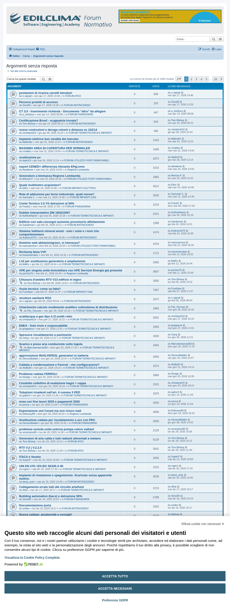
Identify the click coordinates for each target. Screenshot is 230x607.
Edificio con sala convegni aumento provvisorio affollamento (62, 222)
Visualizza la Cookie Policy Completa (32, 557)
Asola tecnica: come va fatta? (40, 288)
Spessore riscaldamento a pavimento (45, 335)
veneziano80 (29, 432)
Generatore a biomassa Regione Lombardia (49, 175)
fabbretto (27, 142)
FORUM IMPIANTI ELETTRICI (79, 188)
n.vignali (26, 96)
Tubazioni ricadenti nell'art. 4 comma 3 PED (49, 392)
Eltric (25, 188)
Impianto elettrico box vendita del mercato (49, 139)
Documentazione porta (35, 505)
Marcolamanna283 (37, 347)
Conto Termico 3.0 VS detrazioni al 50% (46, 203)
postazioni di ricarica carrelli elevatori (45, 93)
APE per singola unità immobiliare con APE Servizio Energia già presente (70, 270)
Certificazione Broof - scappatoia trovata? (48, 120)
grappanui (27, 328)
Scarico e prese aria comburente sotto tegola (50, 344)
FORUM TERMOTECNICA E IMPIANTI (90, 132)
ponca (25, 404)
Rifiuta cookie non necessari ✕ (202, 524)
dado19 (26, 160)
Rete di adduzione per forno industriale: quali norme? (57, 194)
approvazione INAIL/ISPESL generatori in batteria (53, 355)
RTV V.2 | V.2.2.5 (30, 447)
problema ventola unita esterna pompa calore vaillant (56, 429)
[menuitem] (40, 49)
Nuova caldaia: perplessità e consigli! (45, 514)
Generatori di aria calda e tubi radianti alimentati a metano (60, 438)
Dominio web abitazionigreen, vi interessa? (49, 242)
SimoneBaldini (30, 358)
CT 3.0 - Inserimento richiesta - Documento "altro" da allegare (62, 111)
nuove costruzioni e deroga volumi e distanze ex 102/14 (58, 129)
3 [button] (196, 79)
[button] (178, 79)
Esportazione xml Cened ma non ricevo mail (50, 410)
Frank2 (26, 206)
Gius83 (26, 105)
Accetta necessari (115, 588)
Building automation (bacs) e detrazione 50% (50, 496)
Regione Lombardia (78, 169)
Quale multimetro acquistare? (40, 185)
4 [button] (201, 79)
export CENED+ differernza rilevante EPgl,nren (52, 166)
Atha (25, 490)
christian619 (29, 132)
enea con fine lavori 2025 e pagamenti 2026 (49, 401)
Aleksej (175, 514)
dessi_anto (28, 481)
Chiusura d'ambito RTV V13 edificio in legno (50, 279)
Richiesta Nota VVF (32, 252)
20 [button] (215, 79)
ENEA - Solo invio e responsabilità (43, 325)
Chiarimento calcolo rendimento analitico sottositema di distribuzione (68, 307)
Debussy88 (28, 413)
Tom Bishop (28, 123)
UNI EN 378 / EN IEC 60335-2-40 (41, 466)
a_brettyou (28, 114)
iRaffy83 (26, 367)
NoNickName (29, 215)
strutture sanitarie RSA (35, 298)
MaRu (25, 264)
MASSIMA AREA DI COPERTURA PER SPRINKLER (54, 148)
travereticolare (30, 255)
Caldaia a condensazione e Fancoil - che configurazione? (59, 364)
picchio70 (27, 273)
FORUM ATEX (73, 96)
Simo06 (26, 499)
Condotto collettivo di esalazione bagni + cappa (52, 383)
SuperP (26, 460)
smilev (25, 508)
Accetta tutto (115, 576)
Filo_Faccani (34, 310)
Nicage (26, 377)
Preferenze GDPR (115, 600)
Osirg (25, 338)
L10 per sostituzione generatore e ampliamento (52, 261)
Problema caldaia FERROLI (38, 374)
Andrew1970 (29, 237)
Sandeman (28, 225)
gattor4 (26, 395)
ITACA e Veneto (30, 457)
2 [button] (191, 79)
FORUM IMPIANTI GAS (83, 197)
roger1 (26, 469)
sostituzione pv (30, 157)
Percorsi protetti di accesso (38, 102)
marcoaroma (29, 245)
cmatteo (26, 151)
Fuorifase (27, 291)
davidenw (27, 169)
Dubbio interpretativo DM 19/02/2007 (44, 212)
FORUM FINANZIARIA (80, 114)
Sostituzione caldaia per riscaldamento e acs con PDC (57, 420)
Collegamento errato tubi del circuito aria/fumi (51, 487)
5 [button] (206, 79)
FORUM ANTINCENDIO (77, 105)
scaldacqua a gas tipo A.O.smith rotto (45, 316)
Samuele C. (28, 197)
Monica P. (27, 178)
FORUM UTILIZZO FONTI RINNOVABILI (86, 160)
